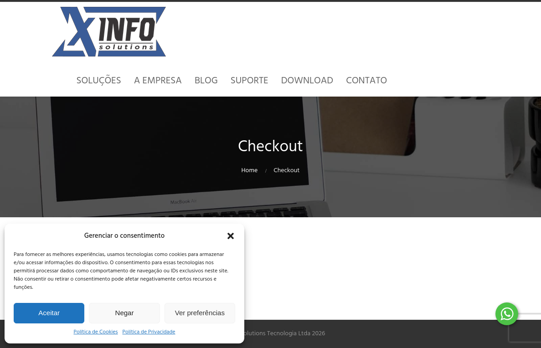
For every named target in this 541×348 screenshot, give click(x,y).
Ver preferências (200, 313)
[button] (230, 236)
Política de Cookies (95, 332)
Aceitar (49, 313)
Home (250, 170)
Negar (124, 313)
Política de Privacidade (149, 332)
